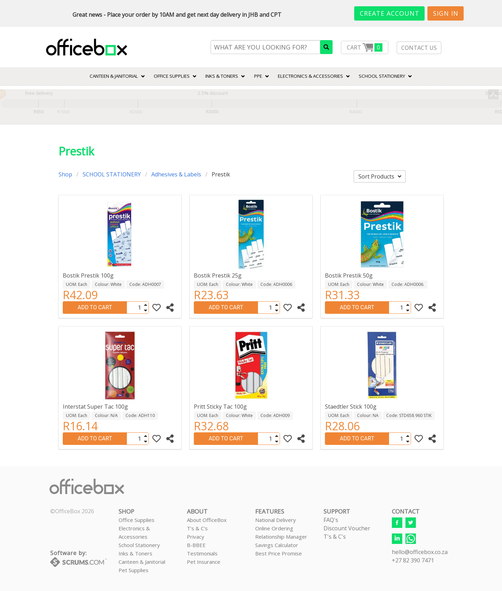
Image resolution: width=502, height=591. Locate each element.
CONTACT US (419, 48)
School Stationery (139, 544)
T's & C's (197, 528)
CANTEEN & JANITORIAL (114, 76)
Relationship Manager (281, 536)
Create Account (389, 13)
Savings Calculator (276, 544)
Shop (65, 174)
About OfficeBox (207, 519)
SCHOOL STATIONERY (382, 76)
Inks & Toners (135, 553)
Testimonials (202, 553)
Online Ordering (274, 528)
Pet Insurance (203, 561)
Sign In (445, 13)
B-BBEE (196, 544)
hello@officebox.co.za (420, 552)
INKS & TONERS (221, 76)
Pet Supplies (134, 570)
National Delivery (275, 519)
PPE (258, 76)
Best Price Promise (278, 553)
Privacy (195, 536)
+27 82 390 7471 (413, 560)
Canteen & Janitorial (142, 561)
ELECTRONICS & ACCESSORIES (310, 76)
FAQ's (331, 520)
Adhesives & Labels (176, 174)
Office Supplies (172, 76)
